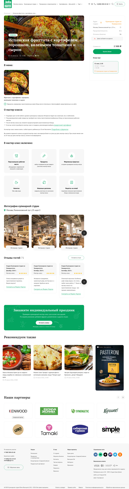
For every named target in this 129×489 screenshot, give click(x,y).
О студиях (56, 453)
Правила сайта (72, 487)
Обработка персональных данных (115, 487)
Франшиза (70, 465)
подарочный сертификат (62, 125)
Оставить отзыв (76, 258)
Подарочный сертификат (38, 464)
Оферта (81, 487)
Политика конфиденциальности (94, 487)
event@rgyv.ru (8, 460)
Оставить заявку (44, 323)
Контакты (56, 459)
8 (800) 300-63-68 (102, 4)
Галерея (55, 465)
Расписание (7, 13)
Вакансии (56, 471)
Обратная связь (14, 467)
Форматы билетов (58, 456)
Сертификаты (63, 4)
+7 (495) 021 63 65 (10, 459)
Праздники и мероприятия (47, 4)
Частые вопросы (57, 462)
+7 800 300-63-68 (9, 452)
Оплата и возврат (60, 487)
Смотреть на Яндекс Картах (16, 287)
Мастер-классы (18, 4)
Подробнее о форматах (60, 129)
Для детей (72, 4)
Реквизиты (56, 468)
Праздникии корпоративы (35, 457)
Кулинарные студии (30, 4)
